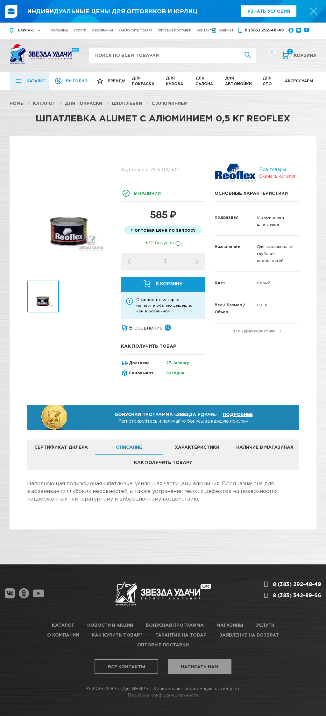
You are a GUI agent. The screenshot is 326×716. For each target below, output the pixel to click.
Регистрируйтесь (137, 421)
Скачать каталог (277, 176)
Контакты (206, 30)
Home (16, 103)
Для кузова (174, 81)
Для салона (204, 81)
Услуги (80, 30)
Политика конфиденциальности (163, 695)
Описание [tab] (129, 447)
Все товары (272, 169)
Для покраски (143, 81)
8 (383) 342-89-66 (297, 595)
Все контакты (126, 666)
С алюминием (170, 103)
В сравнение (146, 327)
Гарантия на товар (181, 634)
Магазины (59, 30)
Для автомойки (238, 81)
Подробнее (238, 414)
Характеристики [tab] (197, 447)
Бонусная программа (175, 625)
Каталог (36, 81)
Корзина (301, 55)
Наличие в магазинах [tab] (265, 447)
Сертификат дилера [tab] (61, 447)
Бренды (116, 81)
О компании (102, 30)
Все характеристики (254, 331)
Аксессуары (299, 81)
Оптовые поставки (174, 30)
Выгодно (77, 81)
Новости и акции (110, 625)
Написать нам (199, 666)
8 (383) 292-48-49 (264, 30)
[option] (69, 217)
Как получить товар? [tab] (163, 462)
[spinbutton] (165, 261)
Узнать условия (268, 11)
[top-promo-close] (313, 11)
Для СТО (267, 81)
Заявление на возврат (249, 634)
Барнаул (26, 30)
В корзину (169, 283)
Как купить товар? (135, 30)
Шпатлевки (127, 103)
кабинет (226, 30)
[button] (197, 261)
